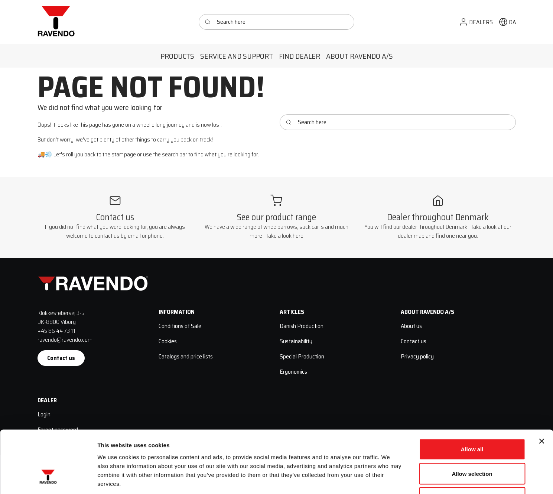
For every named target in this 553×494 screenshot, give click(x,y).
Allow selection (472, 421)
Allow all (472, 396)
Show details (390, 479)
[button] (476, 22)
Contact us (61, 358)
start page (123, 154)
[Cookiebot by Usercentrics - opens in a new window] (48, 479)
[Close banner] (541, 388)
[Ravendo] (56, 22)
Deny (472, 445)
